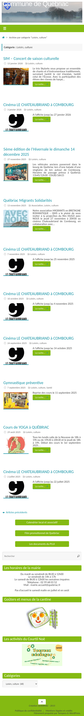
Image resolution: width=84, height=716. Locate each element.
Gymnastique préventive (23, 382)
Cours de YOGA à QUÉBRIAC (26, 427)
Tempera (62, 713)
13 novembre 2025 (16, 205)
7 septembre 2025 (16, 387)
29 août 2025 (14, 432)
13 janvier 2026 (15, 63)
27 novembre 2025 (16, 159)
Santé (49, 387)
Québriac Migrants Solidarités (27, 200)
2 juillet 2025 (13, 476)
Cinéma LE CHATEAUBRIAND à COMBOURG (38, 104)
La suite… (42, 84)
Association (37, 205)
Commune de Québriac (35, 3)
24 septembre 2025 (17, 343)
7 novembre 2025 (16, 254)
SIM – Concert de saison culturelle (31, 58)
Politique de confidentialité (28, 710)
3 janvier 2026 (14, 109)
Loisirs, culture (35, 63)
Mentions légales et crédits (59, 710)
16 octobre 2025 (15, 298)
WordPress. (75, 713)
